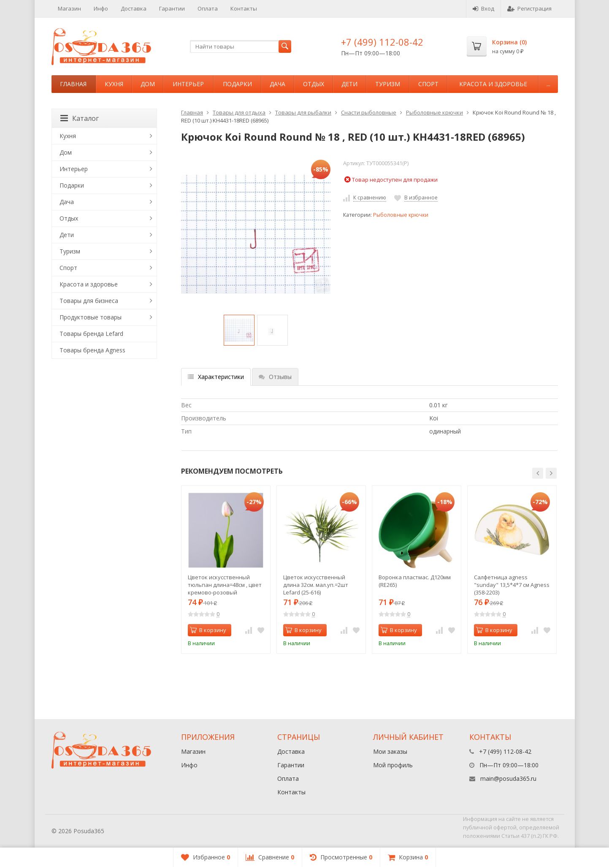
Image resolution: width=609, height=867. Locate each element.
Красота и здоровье (493, 84)
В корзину (208, 630)
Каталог (79, 118)
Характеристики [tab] (216, 377)
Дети (349, 84)
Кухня (114, 84)
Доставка (133, 8)
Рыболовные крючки (434, 112)
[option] (239, 330)
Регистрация (529, 8)
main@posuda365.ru (508, 778)
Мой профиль (393, 765)
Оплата (208, 8)
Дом (148, 84)
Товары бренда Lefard (91, 334)
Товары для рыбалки (303, 112)
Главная (73, 84)
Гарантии (172, 8)
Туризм (387, 84)
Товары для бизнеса (89, 301)
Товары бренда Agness (92, 350)
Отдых (313, 84)
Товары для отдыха (239, 112)
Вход (483, 8)
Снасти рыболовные (368, 112)
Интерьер (188, 84)
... (548, 84)
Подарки (237, 84)
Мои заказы (390, 751)
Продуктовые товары (91, 317)
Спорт (428, 84)
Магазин (69, 8)
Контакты (243, 8)
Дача (277, 84)
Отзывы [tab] (275, 377)
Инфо (101, 8)
